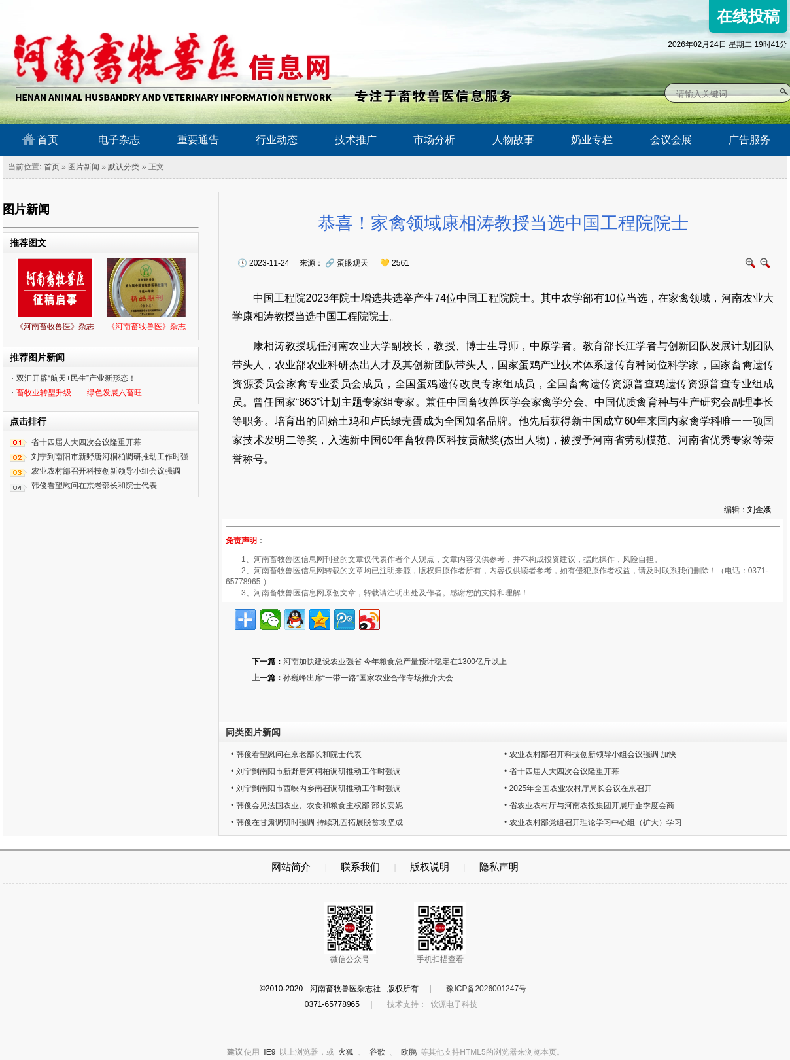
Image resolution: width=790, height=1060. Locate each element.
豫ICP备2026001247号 (486, 988)
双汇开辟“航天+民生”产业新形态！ (76, 378)
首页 (40, 139)
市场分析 (434, 139)
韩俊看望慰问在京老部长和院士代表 (94, 485)
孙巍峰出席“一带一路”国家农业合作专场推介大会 (368, 677)
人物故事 (513, 139)
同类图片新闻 (253, 732)
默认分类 (123, 166)
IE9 (269, 1052)
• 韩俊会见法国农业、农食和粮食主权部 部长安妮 (317, 805)
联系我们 (360, 866)
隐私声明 (499, 866)
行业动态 (277, 139)
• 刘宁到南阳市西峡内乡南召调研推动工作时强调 (316, 788)
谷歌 (377, 1052)
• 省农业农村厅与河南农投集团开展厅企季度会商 (589, 805)
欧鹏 (409, 1052)
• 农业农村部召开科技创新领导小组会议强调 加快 (590, 754)
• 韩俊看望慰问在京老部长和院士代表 (296, 754)
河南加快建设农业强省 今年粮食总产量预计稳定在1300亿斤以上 (395, 661)
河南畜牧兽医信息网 (158, 11)
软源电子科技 (453, 1004)
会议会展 (671, 139)
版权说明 (429, 866)
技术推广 (356, 139)
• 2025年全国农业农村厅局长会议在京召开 (578, 788)
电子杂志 (119, 139)
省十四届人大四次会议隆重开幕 (86, 442)
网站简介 (291, 866)
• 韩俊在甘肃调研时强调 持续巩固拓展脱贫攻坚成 (317, 822)
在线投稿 (748, 16)
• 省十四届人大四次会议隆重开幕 (561, 771)
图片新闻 (83, 166)
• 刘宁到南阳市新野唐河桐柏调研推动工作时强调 (316, 771)
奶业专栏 (592, 139)
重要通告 (198, 139)
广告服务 (749, 139)
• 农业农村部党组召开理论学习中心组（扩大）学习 (593, 822)
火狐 (346, 1052)
